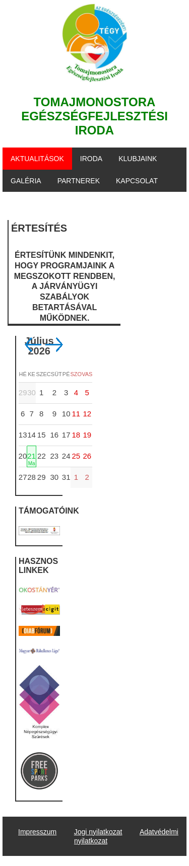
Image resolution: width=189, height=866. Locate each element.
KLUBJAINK (137, 159)
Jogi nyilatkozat (98, 832)
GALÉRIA (26, 181)
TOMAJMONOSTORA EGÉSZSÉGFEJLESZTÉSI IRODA (94, 116)
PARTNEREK (78, 181)
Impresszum (37, 832)
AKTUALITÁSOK (37, 159)
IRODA (91, 159)
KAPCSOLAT (137, 181)
